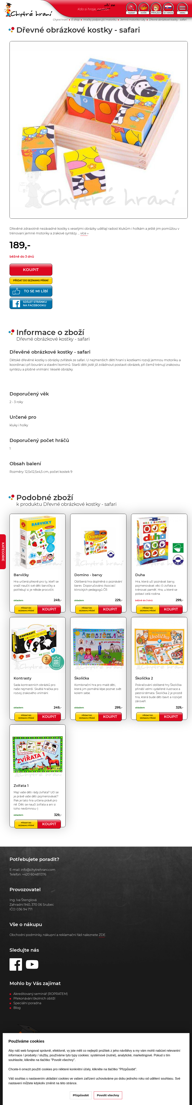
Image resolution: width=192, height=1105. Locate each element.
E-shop (75, 19)
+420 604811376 (34, 874)
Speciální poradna (27, 1003)
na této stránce (66, 1083)
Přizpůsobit (81, 1095)
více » (84, 233)
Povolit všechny (108, 1095)
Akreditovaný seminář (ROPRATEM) (40, 994)
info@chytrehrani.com (38, 870)
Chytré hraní (60, 19)
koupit (31, 269)
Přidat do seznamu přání (30, 280)
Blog (17, 1008)
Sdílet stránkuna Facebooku (30, 303)
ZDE (102, 935)
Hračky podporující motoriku (100, 19)
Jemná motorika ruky (132, 19)
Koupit (49, 609)
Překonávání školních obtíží (34, 998)
